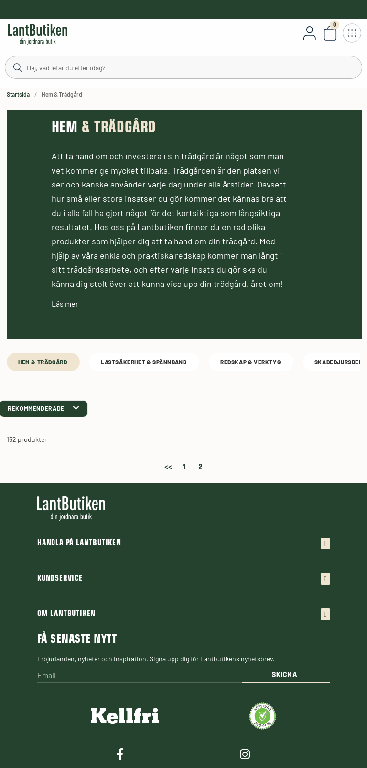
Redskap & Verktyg (251, 362)
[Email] (139, 676)
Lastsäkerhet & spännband (144, 362)
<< (168, 465)
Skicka (284, 674)
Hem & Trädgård (43, 362)
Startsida (18, 94)
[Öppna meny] (351, 33)
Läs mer (65, 303)
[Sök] (183, 67)
